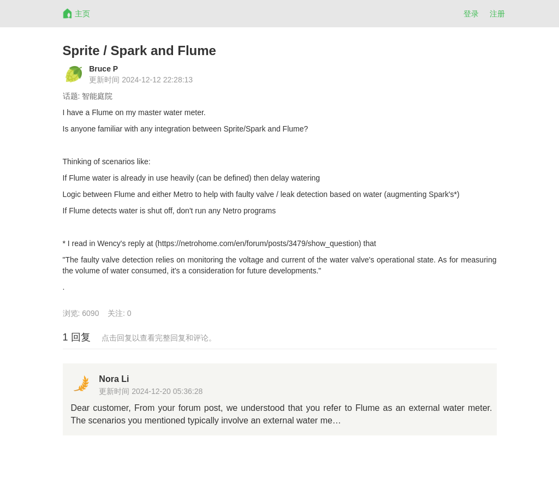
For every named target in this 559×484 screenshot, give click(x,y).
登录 (471, 13)
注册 (497, 13)
